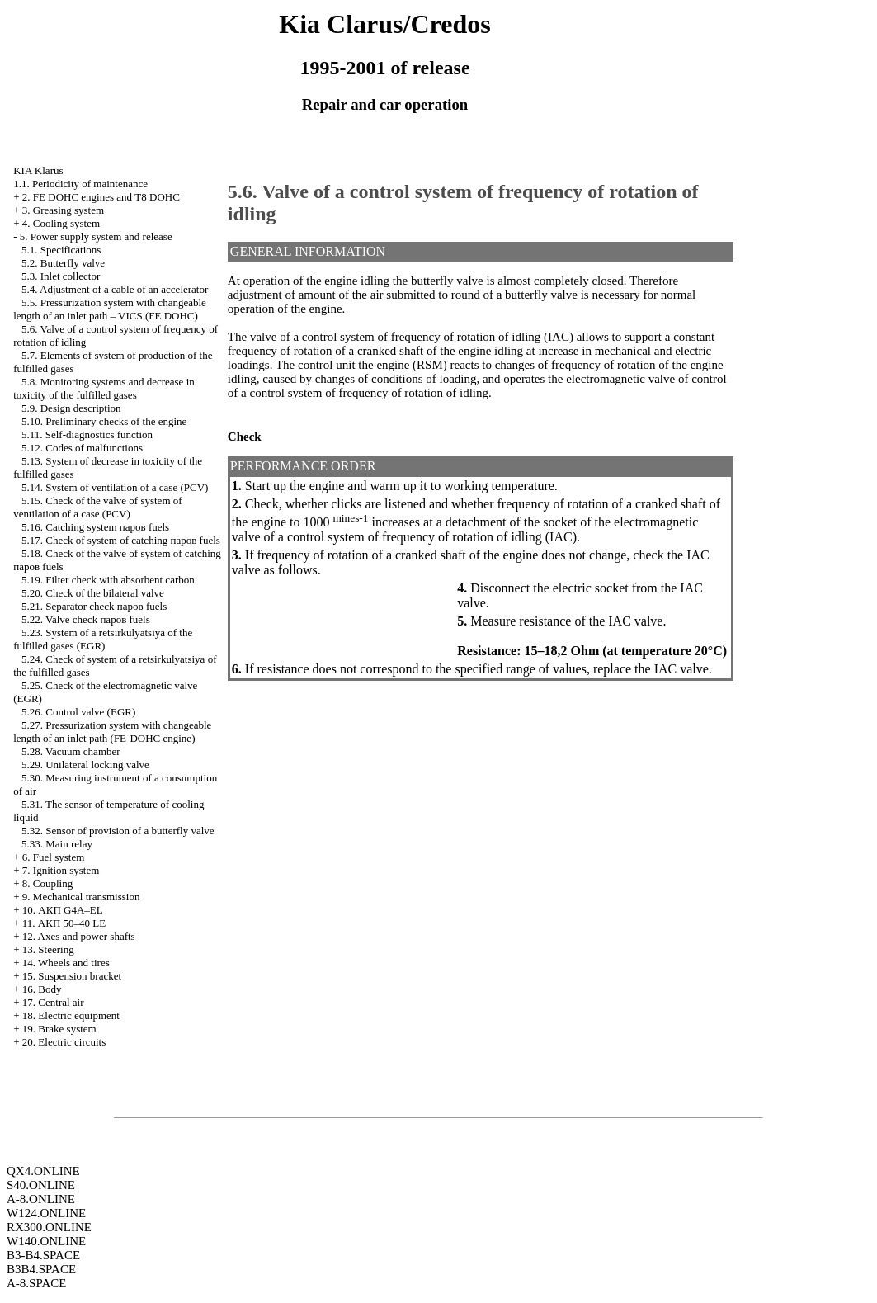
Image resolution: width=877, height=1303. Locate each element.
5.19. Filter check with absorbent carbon (108, 580)
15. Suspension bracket (71, 976)
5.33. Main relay (56, 844)
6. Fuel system (53, 857)
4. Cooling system (61, 223)
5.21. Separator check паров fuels (94, 606)
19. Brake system (59, 1028)
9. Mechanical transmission (81, 896)
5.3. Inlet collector (60, 276)
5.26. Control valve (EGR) (78, 712)
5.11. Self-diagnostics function (87, 434)
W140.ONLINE (46, 1241)
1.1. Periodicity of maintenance (80, 183)
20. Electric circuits (64, 1042)
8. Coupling (47, 883)
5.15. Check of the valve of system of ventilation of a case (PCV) (97, 507)
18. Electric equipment (71, 1015)
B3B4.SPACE (41, 1269)
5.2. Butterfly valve (63, 263)
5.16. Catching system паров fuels (95, 527)
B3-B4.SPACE (43, 1255)
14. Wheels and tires (66, 962)
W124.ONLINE (46, 1213)
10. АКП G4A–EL (62, 910)
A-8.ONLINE (41, 1199)
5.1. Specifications (61, 249)
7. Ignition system (61, 870)
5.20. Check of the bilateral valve (92, 593)
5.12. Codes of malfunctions (82, 447)
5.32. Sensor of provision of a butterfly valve (118, 830)
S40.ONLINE (41, 1185)
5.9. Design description (71, 408)
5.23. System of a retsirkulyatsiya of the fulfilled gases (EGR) (102, 639)
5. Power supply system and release (96, 236)
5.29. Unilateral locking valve (85, 764)
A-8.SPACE (36, 1283)
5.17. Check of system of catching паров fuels (120, 540)
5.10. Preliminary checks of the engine (103, 421)
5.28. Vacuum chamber (70, 751)
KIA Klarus (38, 170)
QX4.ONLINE (43, 1171)
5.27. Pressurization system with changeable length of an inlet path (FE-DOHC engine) (112, 731)
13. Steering (48, 949)
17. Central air (53, 1002)
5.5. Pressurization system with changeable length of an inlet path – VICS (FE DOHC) (109, 309)
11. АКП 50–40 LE (64, 923)
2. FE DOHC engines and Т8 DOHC (101, 197)
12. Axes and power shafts (78, 936)
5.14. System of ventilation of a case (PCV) (114, 487)
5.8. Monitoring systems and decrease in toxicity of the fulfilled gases (104, 388)
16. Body (42, 989)
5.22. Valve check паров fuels (85, 619)
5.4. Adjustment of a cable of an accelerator (114, 289)
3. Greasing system (63, 210)
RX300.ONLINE (49, 1227)
